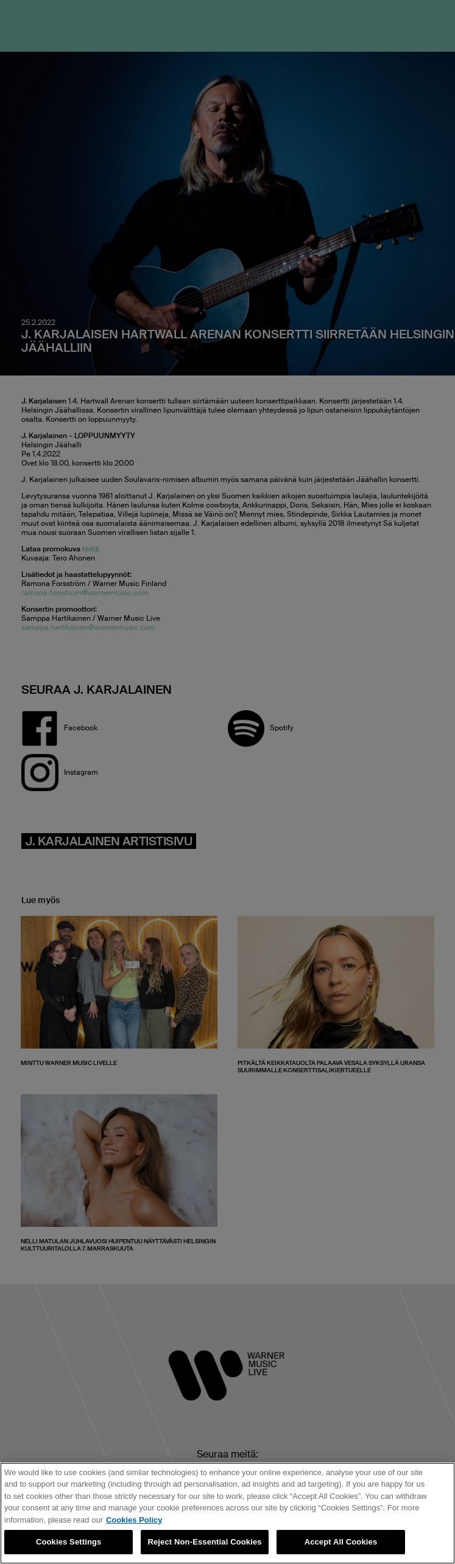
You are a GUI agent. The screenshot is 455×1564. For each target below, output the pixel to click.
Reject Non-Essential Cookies (204, 1541)
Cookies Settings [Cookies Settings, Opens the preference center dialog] (69, 1541)
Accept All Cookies (341, 1541)
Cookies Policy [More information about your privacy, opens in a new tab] (134, 1519)
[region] (227, 1513)
